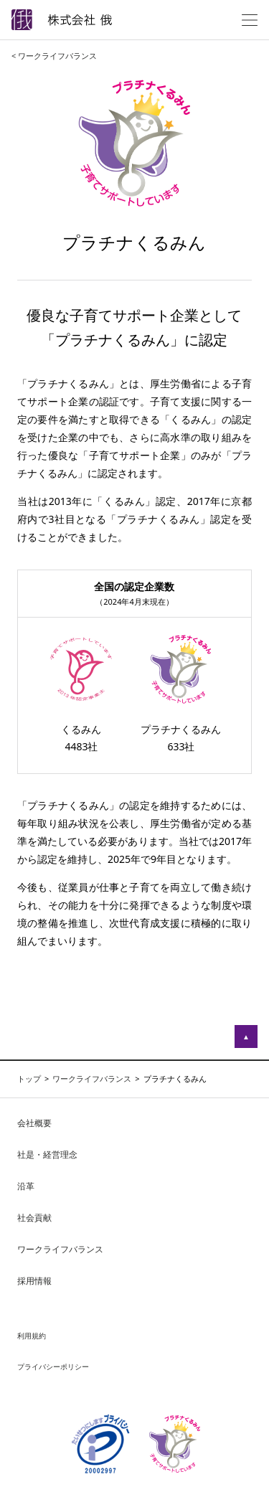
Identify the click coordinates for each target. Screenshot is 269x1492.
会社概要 (34, 1123)
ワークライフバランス (60, 1249)
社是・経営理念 (47, 1154)
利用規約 (31, 1336)
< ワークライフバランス (54, 55)
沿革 (25, 1186)
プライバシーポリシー (53, 1366)
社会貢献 (34, 1218)
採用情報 (34, 1281)
